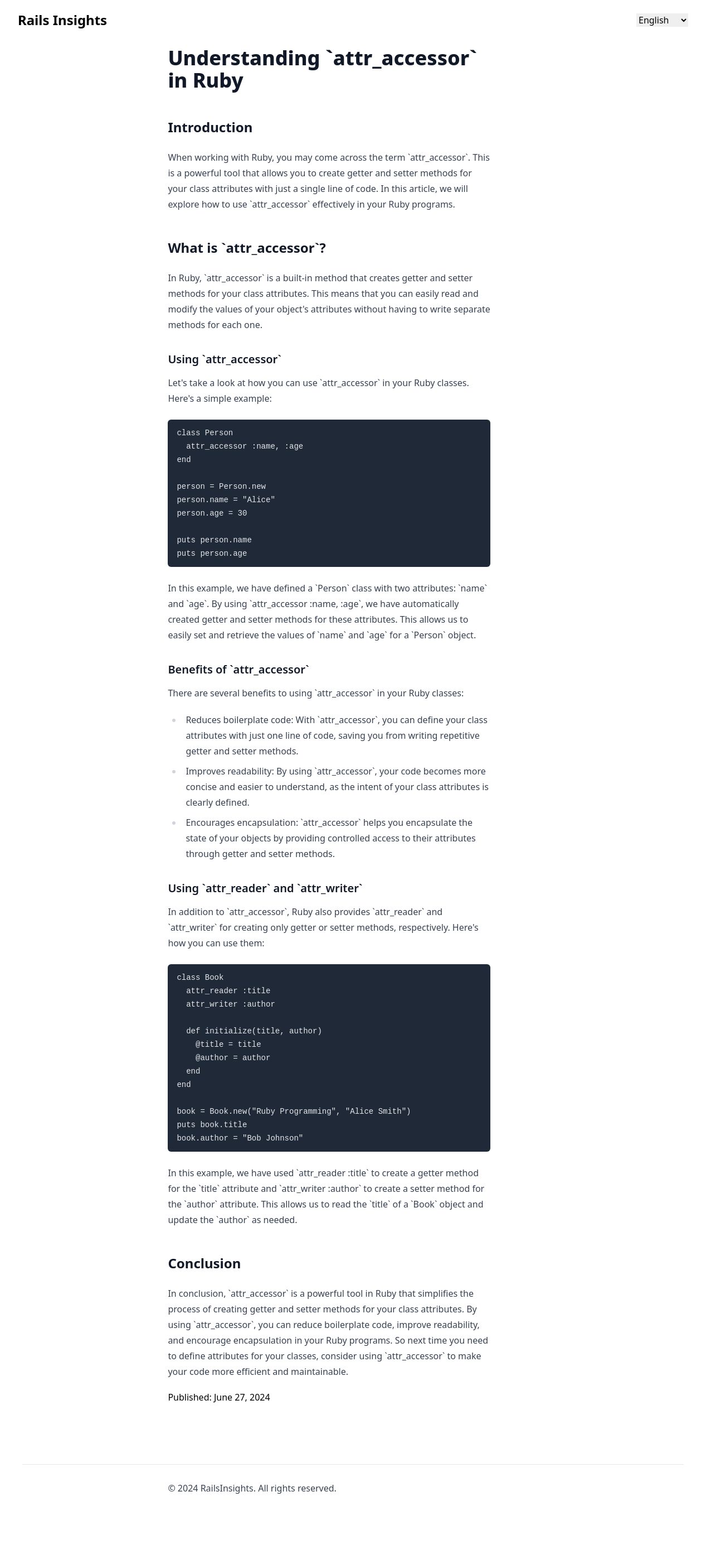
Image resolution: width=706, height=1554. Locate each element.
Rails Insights (62, 20)
